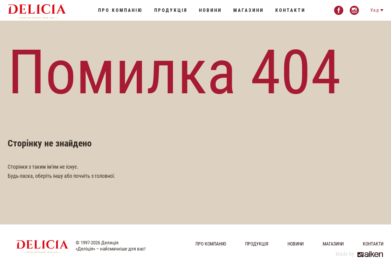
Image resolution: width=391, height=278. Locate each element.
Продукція (170, 10)
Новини (210, 10)
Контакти (290, 10)
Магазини (248, 10)
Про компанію (120, 10)
